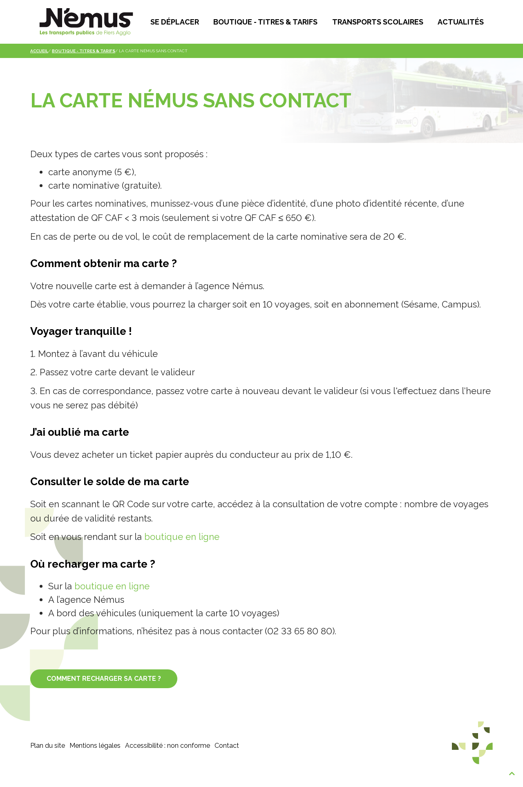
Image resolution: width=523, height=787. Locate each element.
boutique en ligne (181, 551)
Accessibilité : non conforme (167, 760)
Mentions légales (95, 760)
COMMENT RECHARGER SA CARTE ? (104, 693)
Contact (227, 760)
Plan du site (47, 760)
